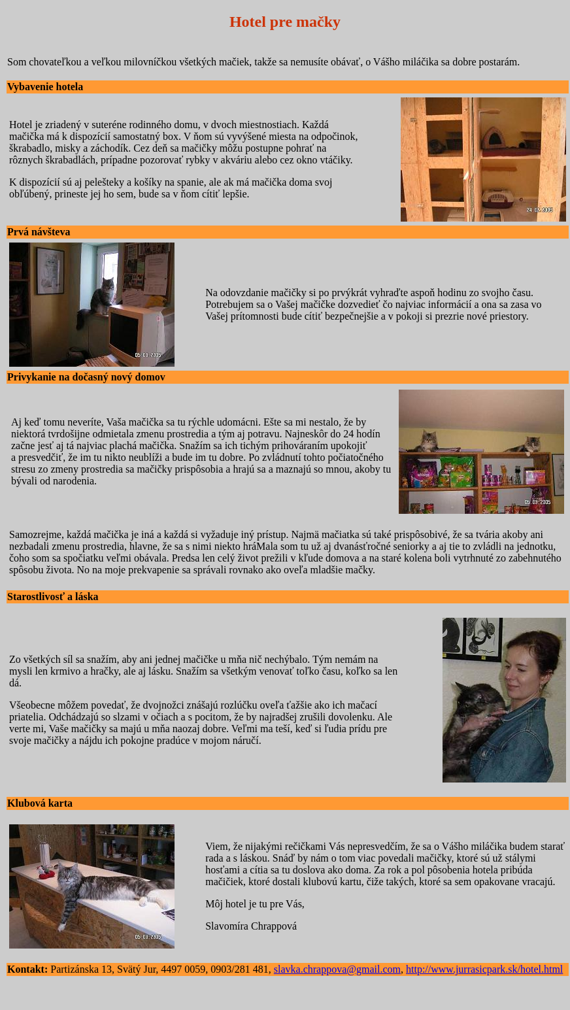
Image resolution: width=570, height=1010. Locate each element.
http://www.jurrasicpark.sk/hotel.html (484, 969)
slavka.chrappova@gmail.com (337, 969)
